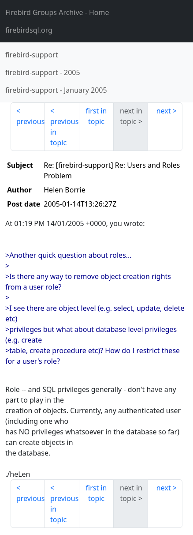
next (163, 111)
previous (30, 121)
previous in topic (64, 132)
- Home (57, 12)
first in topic (96, 116)
